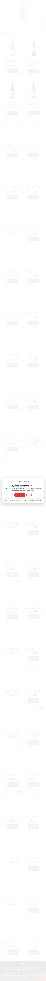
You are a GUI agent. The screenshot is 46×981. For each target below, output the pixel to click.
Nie (29, 495)
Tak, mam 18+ (20, 495)
